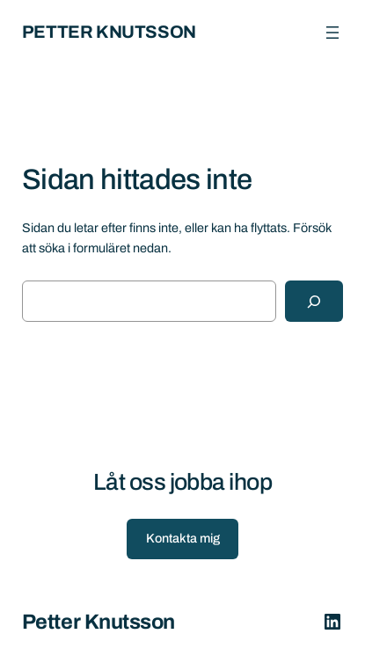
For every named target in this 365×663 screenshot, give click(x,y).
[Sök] (314, 301)
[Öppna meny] (332, 32)
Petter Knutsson (109, 31)
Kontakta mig (183, 538)
